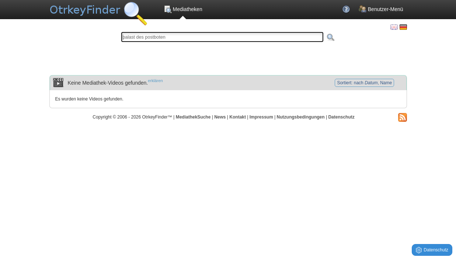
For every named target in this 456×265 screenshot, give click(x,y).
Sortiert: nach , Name (364, 82)
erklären (155, 80)
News (220, 117)
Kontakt (237, 117)
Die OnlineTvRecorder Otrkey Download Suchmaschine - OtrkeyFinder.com (98, 11)
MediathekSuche (193, 117)
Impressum (261, 117)
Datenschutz (341, 117)
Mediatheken (183, 9)
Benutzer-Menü (381, 9)
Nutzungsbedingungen (301, 117)
